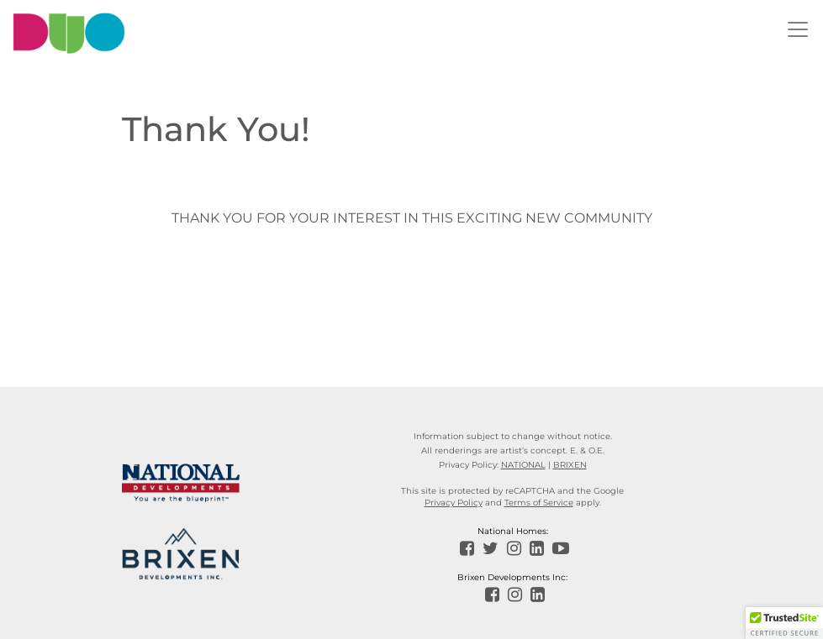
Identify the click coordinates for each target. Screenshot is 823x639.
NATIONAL (523, 464)
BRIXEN (570, 464)
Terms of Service (538, 502)
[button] (784, 623)
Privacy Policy (454, 502)
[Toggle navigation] (797, 29)
